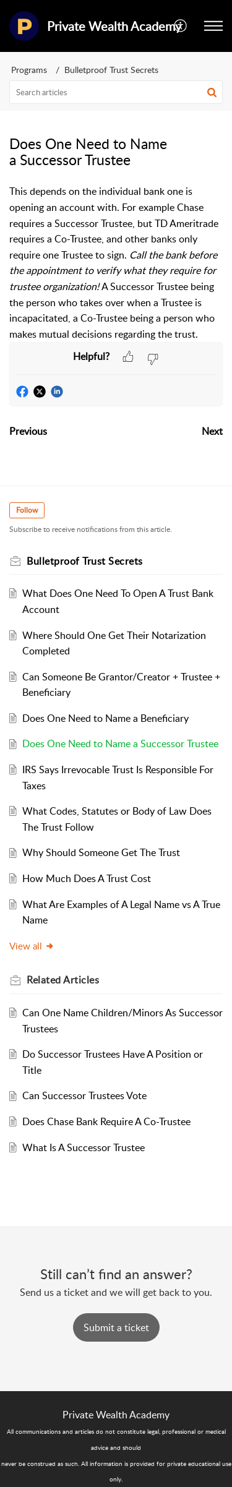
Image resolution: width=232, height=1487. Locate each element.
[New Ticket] (116, 1327)
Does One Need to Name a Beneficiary (105, 718)
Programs (29, 69)
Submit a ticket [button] (116, 1327)
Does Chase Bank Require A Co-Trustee (106, 1121)
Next (212, 431)
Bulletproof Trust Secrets (111, 69)
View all (31, 946)
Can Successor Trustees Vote (84, 1095)
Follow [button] (27, 510)
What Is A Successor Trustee (83, 1147)
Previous (28, 431)
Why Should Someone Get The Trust (101, 852)
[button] (181, 26)
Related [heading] (63, 980)
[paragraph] (116, 263)
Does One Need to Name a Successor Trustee (120, 743)
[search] (116, 92)
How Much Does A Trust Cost (86, 878)
